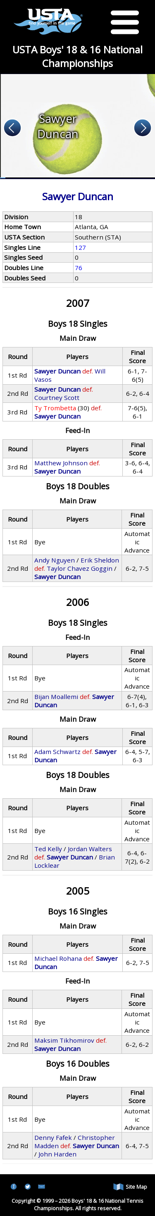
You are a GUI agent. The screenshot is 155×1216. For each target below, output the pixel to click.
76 (78, 267)
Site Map (130, 1187)
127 (80, 247)
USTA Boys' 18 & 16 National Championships (77, 56)
